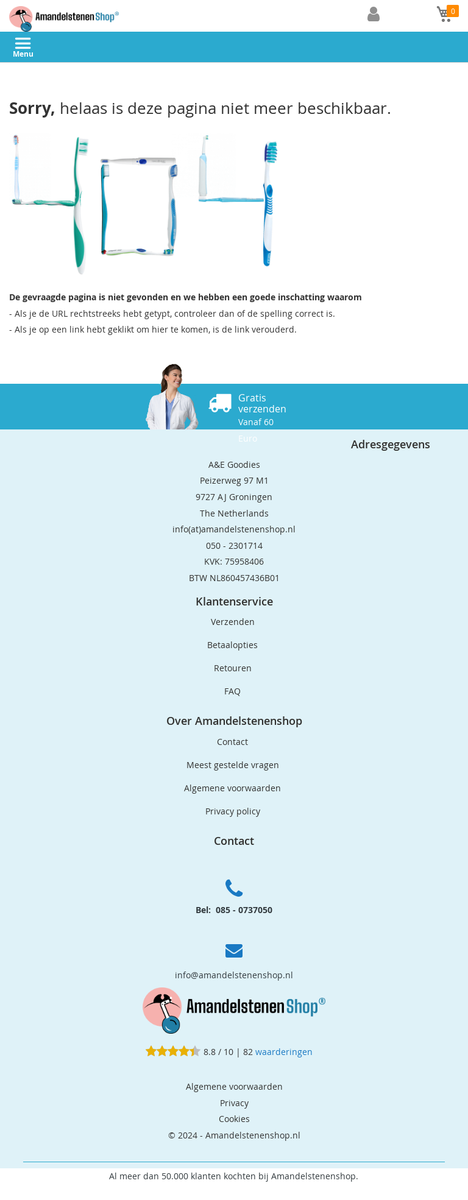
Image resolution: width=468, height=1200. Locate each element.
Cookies (234, 1118)
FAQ (232, 691)
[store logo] (73, 16)
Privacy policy (232, 811)
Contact (232, 741)
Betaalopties (232, 645)
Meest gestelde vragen (232, 765)
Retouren (233, 668)
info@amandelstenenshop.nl (234, 975)
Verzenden (233, 621)
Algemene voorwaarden (232, 788)
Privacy (234, 1103)
